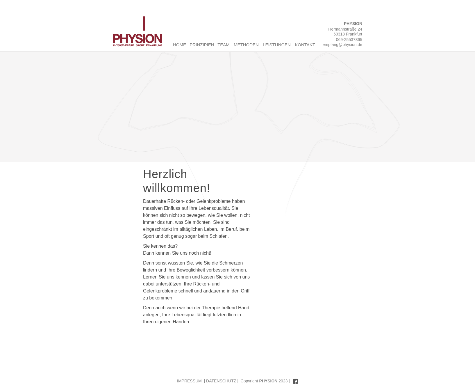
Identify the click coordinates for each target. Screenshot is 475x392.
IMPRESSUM (189, 381)
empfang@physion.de (342, 44)
